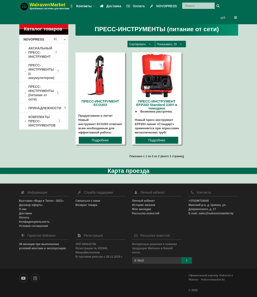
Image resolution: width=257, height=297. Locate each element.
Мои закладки (141, 209)
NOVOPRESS (162, 6)
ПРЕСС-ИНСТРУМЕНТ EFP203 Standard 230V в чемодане (156, 104)
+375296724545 (198, 200)
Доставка (109, 6)
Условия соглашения (33, 226)
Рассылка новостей (145, 213)
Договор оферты (31, 205)
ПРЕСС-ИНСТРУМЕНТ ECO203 (100, 103)
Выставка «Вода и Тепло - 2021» (41, 200)
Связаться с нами (87, 200)
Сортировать (141, 44)
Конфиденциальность (34, 221)
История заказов (143, 205)
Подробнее (100, 140)
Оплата (134, 6)
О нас (23, 209)
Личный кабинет (143, 200)
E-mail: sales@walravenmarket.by (210, 213)
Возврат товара (86, 205)
